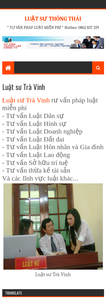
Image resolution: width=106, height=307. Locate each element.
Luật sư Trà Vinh (26, 100)
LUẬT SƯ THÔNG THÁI (53, 19)
